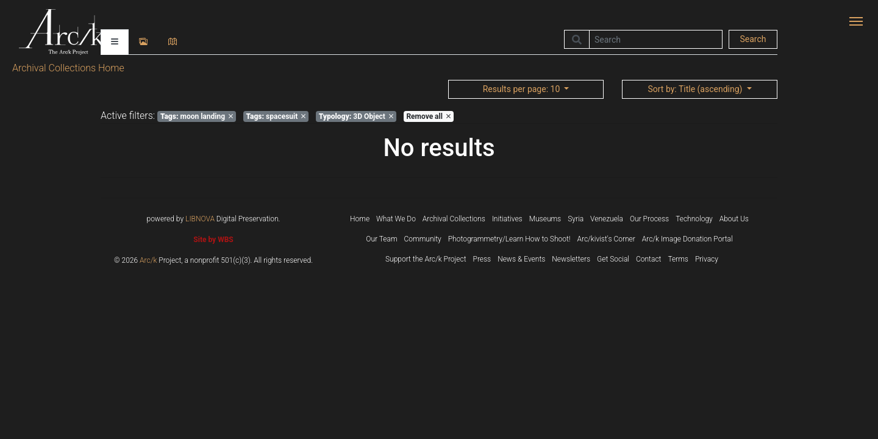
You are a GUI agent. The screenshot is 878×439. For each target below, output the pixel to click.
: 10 (522, 89)
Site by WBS (213, 239)
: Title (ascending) (696, 89)
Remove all (428, 116)
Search (753, 39)
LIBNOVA (200, 219)
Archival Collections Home (68, 68)
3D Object (356, 116)
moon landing (196, 116)
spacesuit (275, 116)
